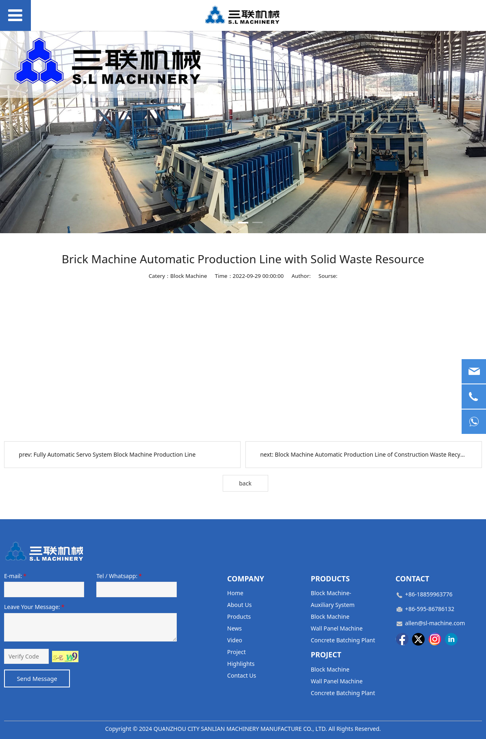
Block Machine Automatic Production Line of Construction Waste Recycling (374, 454)
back (245, 483)
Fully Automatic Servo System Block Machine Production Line (115, 454)
